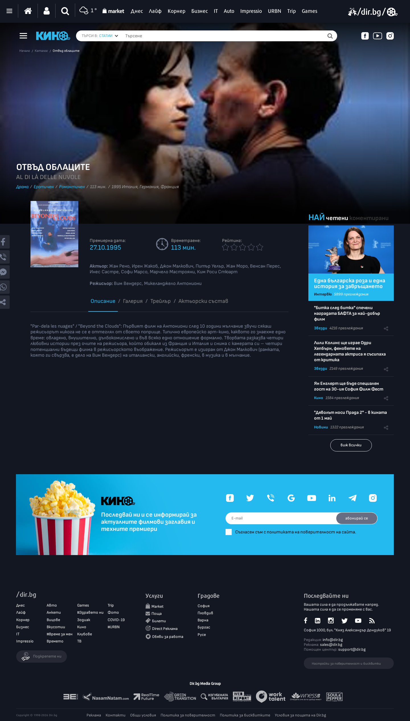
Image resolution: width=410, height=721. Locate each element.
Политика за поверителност (188, 715)
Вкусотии (56, 627)
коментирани (369, 218)
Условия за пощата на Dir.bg (300, 715)
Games (83, 605)
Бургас (204, 627)
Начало (24, 51)
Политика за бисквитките (245, 715)
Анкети (54, 612)
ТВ (79, 641)
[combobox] (109, 36)
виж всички (351, 445)
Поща (156, 613)
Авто (52, 605)
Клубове (84, 634)
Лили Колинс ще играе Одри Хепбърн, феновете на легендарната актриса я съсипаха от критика (350, 351)
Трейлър (160, 301)
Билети (159, 621)
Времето (55, 641)
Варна (203, 620)
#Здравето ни (90, 612)
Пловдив (205, 613)
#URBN (114, 627)
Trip (111, 605)
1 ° (87, 11)
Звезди (320, 328)
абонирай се (356, 518)
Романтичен (72, 187)
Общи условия (143, 715)
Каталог (41, 51)
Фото (113, 612)
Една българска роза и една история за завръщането (349, 283)
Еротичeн (44, 187)
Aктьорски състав (203, 301)
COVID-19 (116, 619)
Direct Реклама (165, 628)
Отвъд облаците (66, 51)
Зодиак (83, 619)
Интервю (323, 294)
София (204, 606)
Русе (202, 634)
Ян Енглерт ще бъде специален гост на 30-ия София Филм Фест (348, 386)
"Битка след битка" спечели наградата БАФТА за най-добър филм (347, 313)
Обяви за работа (167, 636)
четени (337, 218)
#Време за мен (60, 634)
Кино (318, 397)
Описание (103, 301)
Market (157, 606)
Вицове (53, 619)
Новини (321, 427)
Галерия (133, 301)
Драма (22, 187)
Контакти (116, 715)
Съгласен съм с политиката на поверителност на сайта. (299, 532)
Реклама (94, 715)
